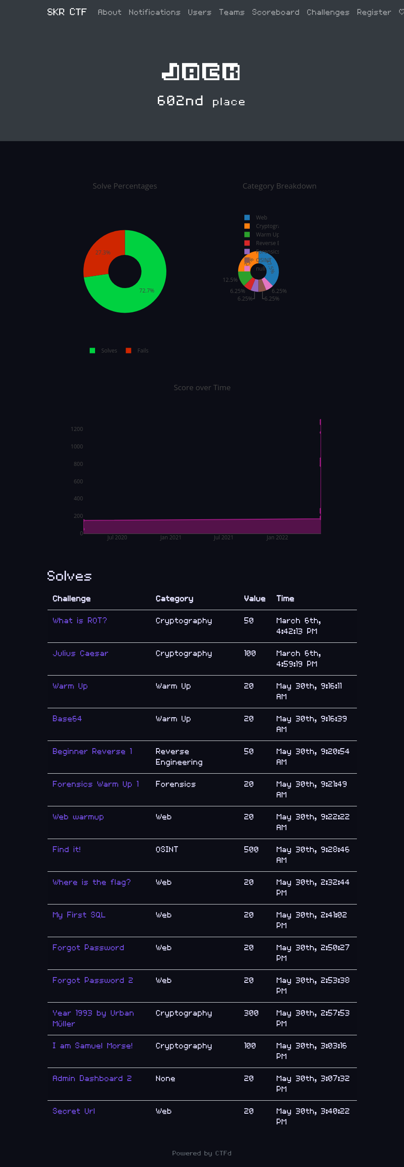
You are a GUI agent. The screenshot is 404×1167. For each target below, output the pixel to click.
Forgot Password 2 (93, 980)
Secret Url (74, 1111)
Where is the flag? (92, 882)
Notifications (155, 12)
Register (374, 12)
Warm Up (70, 686)
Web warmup (78, 817)
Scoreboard (276, 12)
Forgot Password (89, 947)
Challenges (328, 12)
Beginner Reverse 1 (92, 751)
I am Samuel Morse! (93, 1046)
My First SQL (79, 915)
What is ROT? (80, 620)
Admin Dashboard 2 (92, 1078)
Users (200, 12)
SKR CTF (67, 12)
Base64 (68, 719)
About (110, 12)
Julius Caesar (81, 653)
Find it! (67, 849)
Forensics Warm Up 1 (96, 784)
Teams (232, 12)
